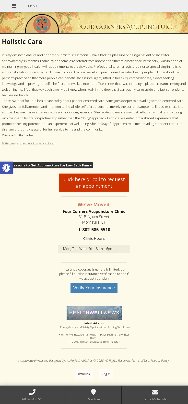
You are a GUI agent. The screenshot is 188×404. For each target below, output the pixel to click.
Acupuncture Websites (33, 360)
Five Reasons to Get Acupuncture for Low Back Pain (48, 165)
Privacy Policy (160, 360)
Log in (106, 374)
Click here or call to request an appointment (94, 182)
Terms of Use (140, 360)
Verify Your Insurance (94, 287)
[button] (6, 168)
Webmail (84, 374)
